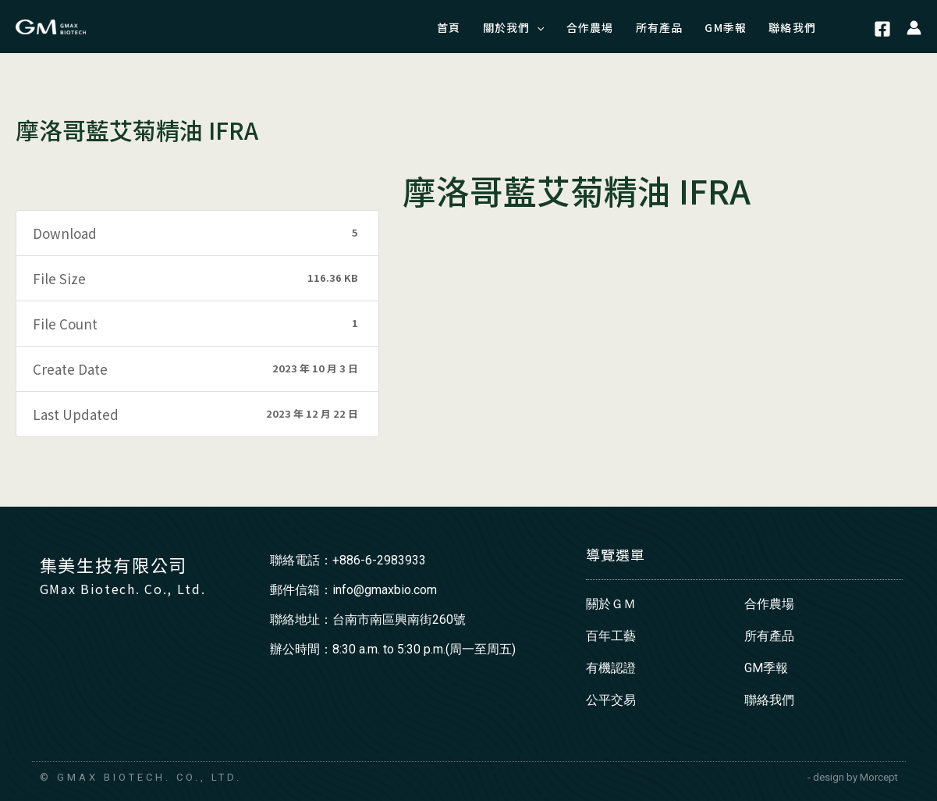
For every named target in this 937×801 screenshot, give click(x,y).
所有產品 (769, 635)
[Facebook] (882, 28)
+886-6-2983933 (379, 560)
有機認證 (611, 667)
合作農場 (769, 603)
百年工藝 (611, 635)
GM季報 (766, 667)
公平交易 (611, 699)
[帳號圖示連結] (914, 26)
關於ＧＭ (611, 603)
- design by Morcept (852, 777)
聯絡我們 (769, 699)
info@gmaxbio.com (384, 589)
